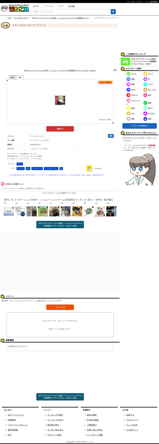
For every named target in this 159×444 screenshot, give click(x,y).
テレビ (148, 84)
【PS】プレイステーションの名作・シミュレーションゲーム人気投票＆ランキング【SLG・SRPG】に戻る (60, 224)
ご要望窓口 (92, 425)
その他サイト (132, 430)
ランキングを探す (55, 415)
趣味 (147, 103)
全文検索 (71, 6)
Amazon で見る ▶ (105, 82)
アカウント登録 (54, 435)
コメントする (60, 307)
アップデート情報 (95, 435)
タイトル (49, 6)
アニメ (148, 73)
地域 (147, 119)
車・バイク (149, 89)
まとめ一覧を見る (55, 430)
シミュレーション (51, 169)
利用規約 (12, 420)
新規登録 (152, 145)
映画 (130, 84)
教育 (130, 119)
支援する (130, 415)
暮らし (148, 108)
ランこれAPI (131, 425)
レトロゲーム (37, 169)
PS (61, 169)
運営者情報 (13, 430)
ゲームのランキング (21, 18)
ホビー (131, 89)
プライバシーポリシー (18, 425)
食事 (130, 108)
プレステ (20, 169)
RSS (9, 435)
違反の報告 (92, 415)
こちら (88, 175)
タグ (61, 6)
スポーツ (132, 95)
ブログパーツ (132, 420)
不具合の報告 (93, 420)
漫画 (130, 79)
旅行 (147, 95)
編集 (110, 136)
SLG (28, 169)
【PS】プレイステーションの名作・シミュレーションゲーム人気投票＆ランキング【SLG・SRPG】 (68, 18)
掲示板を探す (53, 425)
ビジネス (149, 113)
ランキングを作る (55, 420)
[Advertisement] (60, 48)
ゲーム (19, 164)
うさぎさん (98, 168)
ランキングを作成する (139, 126)
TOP (9, 18)
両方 (37, 6)
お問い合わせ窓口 (95, 430)
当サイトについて (16, 415)
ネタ (130, 113)
